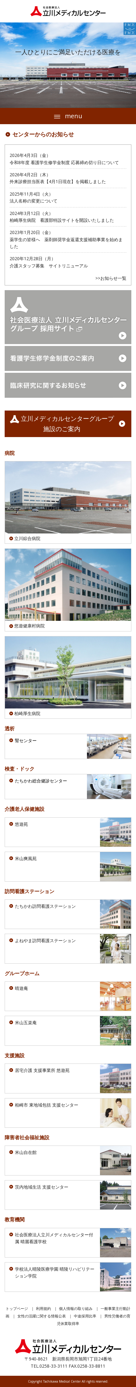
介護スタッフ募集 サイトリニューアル (49, 266)
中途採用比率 (85, 1316)
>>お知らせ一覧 (110, 278)
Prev (8, 65)
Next (128, 65)
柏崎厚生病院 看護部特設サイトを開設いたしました (62, 220)
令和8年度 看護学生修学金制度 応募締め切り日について (64, 162)
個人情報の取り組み (76, 1308)
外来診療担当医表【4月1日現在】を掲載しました (58, 181)
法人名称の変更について (33, 201)
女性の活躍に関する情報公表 (41, 1316)
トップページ (17, 1308)
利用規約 (43, 1308)
